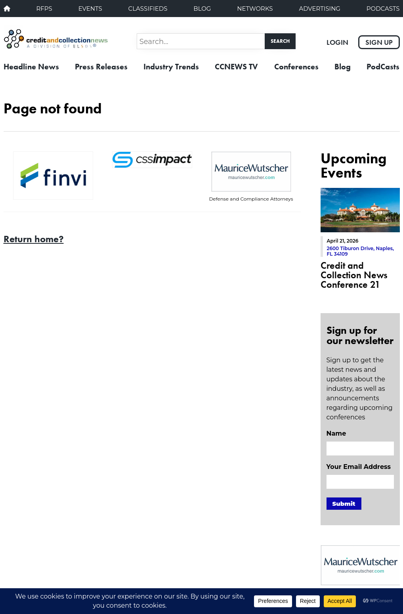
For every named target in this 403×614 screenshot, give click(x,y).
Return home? (34, 239)
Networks (255, 8)
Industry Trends (171, 66)
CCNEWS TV (236, 66)
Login (337, 42)
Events (90, 8)
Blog (202, 8)
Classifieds (148, 8)
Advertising (319, 8)
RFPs (44, 8)
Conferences (296, 66)
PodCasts (383, 8)
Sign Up (379, 42)
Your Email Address (359, 467)
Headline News (31, 66)
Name (336, 433)
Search (280, 41)
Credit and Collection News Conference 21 (354, 275)
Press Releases (101, 66)
